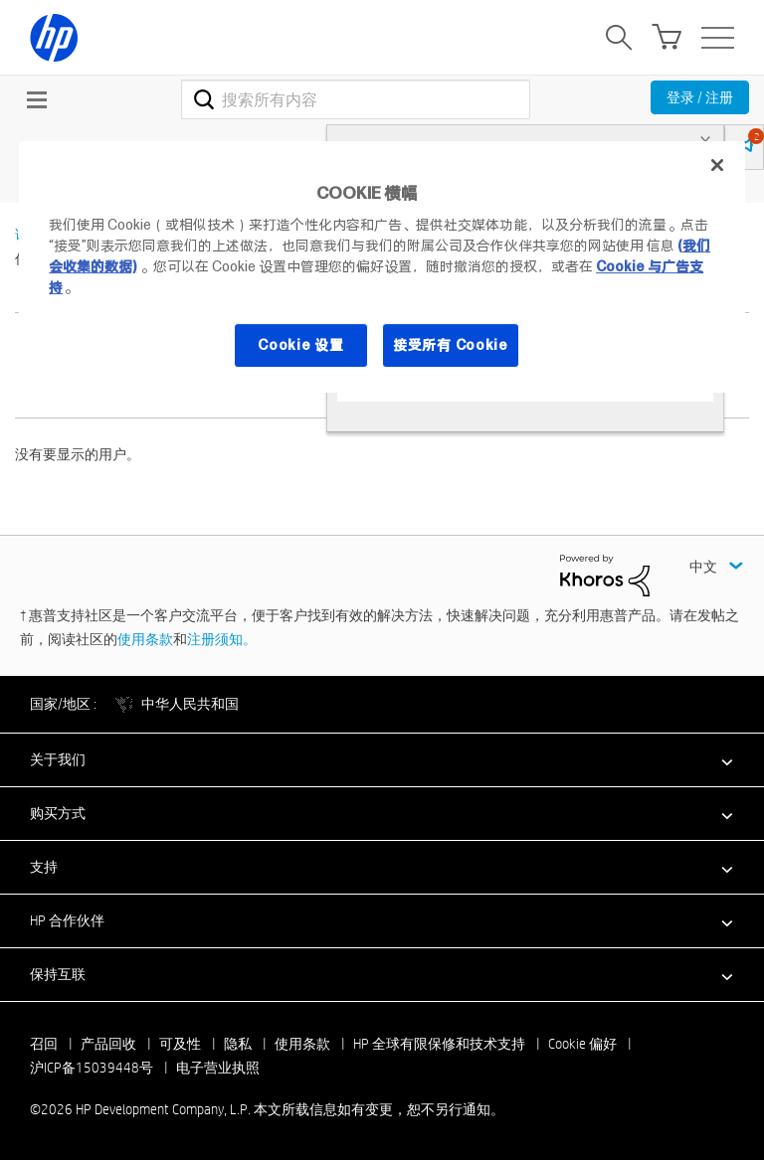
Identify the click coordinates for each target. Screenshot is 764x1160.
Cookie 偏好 (582, 1044)
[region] (382, 267)
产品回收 (108, 1044)
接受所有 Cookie (450, 345)
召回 (44, 1044)
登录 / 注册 (700, 97)
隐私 (238, 1044)
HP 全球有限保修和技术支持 (439, 1044)
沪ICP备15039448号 (91, 1068)
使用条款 (145, 639)
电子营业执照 (218, 1068)
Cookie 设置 (300, 345)
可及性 (180, 1044)
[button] (382, 759)
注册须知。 (222, 639)
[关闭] (717, 165)
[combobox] (355, 99)
